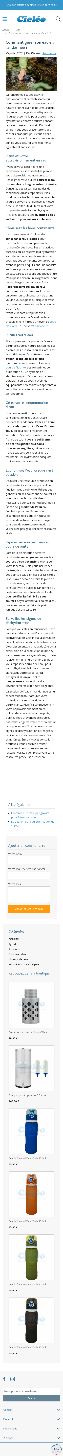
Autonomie (49, 53)
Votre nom (15, 854)
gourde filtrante (16, 367)
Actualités (14, 939)
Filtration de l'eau (18, 959)
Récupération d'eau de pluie (24, 964)
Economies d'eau (18, 954)
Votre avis (14, 884)
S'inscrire (31, 1398)
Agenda (13, 944)
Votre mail (26, 869)
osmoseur (41, 326)
